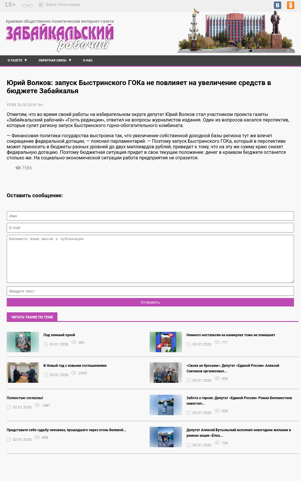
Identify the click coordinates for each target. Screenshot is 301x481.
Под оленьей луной (59, 344)
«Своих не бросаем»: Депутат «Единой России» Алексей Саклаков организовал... (232, 377)
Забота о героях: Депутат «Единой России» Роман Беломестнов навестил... (239, 409)
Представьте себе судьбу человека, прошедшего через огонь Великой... (66, 439)
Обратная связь (52, 60)
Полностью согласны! (25, 407)
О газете (15, 60)
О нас (88, 60)
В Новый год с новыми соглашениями (74, 374)
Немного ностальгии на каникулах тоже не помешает (230, 344)
